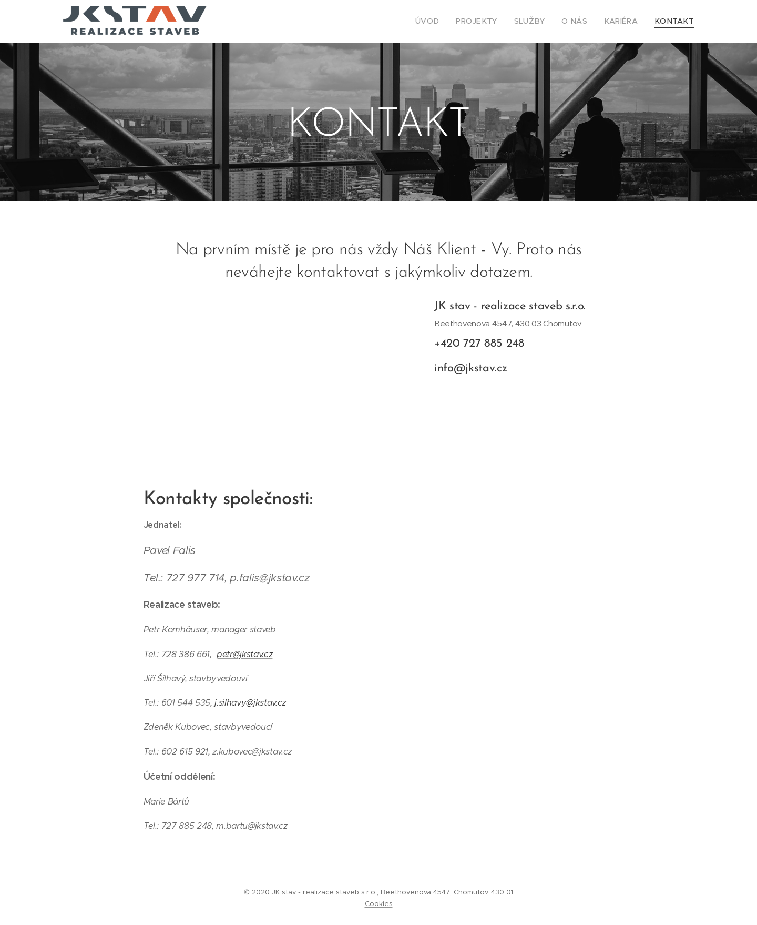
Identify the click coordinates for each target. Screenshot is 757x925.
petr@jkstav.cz (244, 654)
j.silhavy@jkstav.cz (250, 702)
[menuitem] (447, 21)
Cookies (379, 903)
